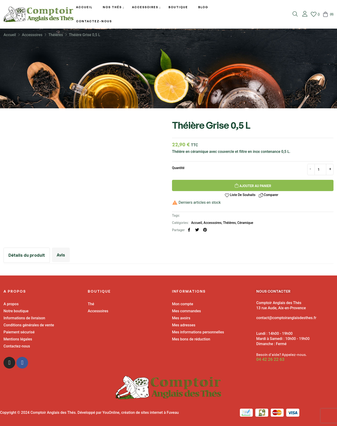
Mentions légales (18, 339)
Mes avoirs (181, 318)
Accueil (196, 223)
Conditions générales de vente (29, 325)
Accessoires (213, 223)
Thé (91, 304)
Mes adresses (183, 325)
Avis (62, 254)
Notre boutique (16, 311)
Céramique (245, 223)
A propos (11, 304)
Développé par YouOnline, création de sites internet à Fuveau (128, 412)
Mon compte (182, 304)
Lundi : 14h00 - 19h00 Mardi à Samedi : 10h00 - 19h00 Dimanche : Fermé (283, 338)
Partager (189, 229)
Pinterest (205, 229)
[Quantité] (320, 169)
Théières (229, 223)
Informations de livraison (24, 318)
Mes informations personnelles (198, 332)
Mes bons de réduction (191, 339)
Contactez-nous (17, 346)
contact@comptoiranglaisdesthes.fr (286, 318)
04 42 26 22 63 (270, 359)
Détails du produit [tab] (27, 255)
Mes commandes (186, 311)
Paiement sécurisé (19, 332)
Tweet (197, 229)
